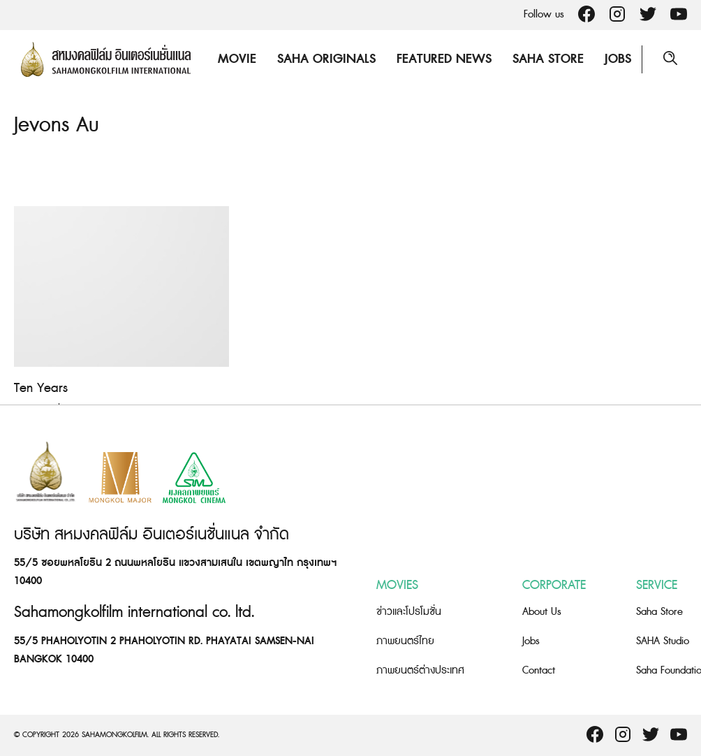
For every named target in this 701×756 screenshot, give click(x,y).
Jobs (618, 59)
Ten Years (41, 388)
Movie (237, 59)
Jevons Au (56, 125)
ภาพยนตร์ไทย (405, 641)
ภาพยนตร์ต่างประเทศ (420, 670)
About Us (541, 612)
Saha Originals (326, 59)
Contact (538, 670)
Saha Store (548, 59)
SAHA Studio (662, 641)
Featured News (444, 59)
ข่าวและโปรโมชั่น (408, 612)
